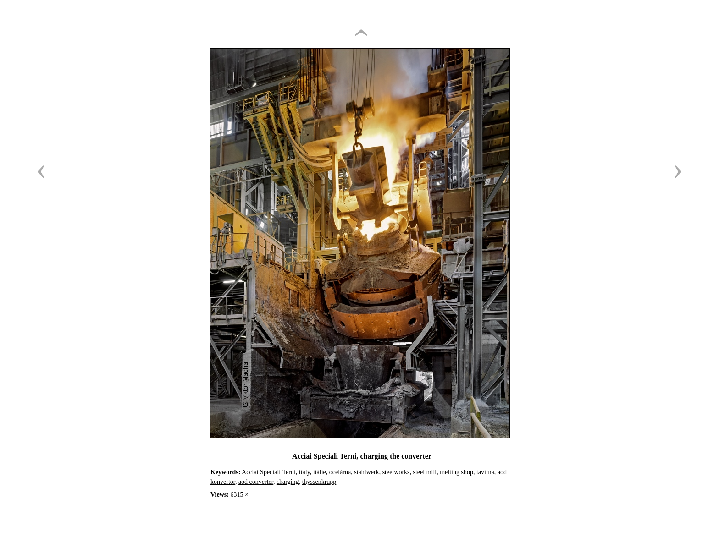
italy (304, 472)
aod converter (255, 481)
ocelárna (340, 472)
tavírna (485, 472)
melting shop (456, 472)
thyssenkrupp (319, 481)
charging (288, 481)
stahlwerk (366, 472)
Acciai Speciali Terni (269, 472)
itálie (319, 472)
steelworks (396, 472)
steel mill (425, 472)
